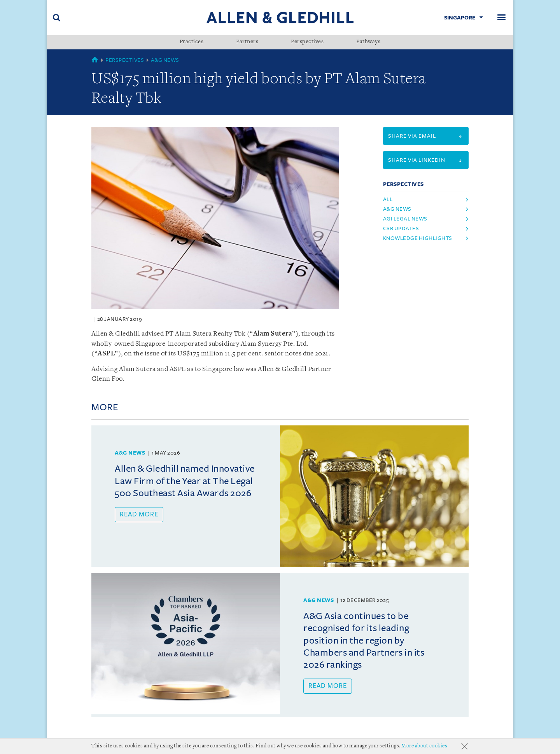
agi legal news (405, 219)
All (388, 199)
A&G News (165, 60)
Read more (139, 514)
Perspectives (307, 42)
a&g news (397, 209)
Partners (247, 42)
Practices (192, 42)
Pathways (368, 42)
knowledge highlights (417, 238)
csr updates (401, 228)
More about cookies (424, 746)
